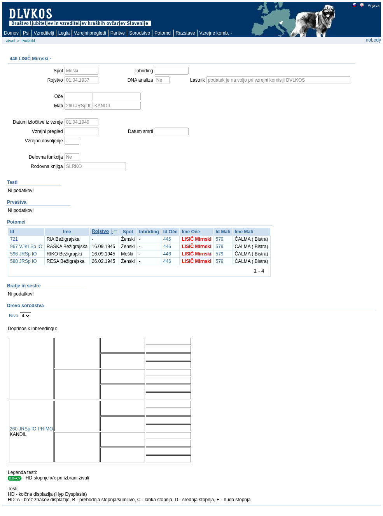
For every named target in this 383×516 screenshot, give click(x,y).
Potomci (162, 33)
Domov (11, 33)
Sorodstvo (139, 33)
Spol (128, 231)
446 (167, 239)
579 (220, 239)
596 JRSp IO (23, 254)
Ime (67, 231)
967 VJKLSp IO (26, 246)
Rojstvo (100, 231)
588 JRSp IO (23, 261)
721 (14, 239)
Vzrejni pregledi (90, 33)
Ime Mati (244, 231)
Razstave (185, 33)
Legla (64, 33)
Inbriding (149, 231)
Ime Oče (191, 231)
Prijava (373, 5)
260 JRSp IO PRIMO (31, 429)
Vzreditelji (44, 33)
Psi (26, 33)
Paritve (117, 33)
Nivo (13, 315)
